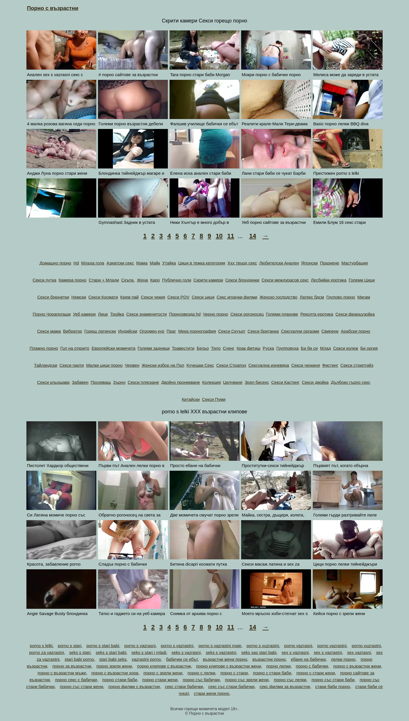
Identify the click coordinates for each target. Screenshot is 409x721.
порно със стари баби (333, 679)
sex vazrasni (359, 652)
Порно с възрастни (52, 8)
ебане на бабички (308, 659)
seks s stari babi (111, 652)
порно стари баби (119, 679)
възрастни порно (269, 659)
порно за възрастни (71, 666)
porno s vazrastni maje (220, 645)
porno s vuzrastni (263, 645)
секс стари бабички (184, 686)
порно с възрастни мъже (61, 672)
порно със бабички (201, 679)
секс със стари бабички (231, 686)
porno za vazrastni (46, 652)
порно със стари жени (81, 686)
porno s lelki (41, 645)
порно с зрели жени (162, 672)
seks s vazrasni (186, 652)
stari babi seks (112, 659)
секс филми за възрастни (285, 686)
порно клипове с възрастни (164, 666)
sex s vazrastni (328, 652)
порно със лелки (290, 679)
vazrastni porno (146, 659)
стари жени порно (211, 693)
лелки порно (343, 659)
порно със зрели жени (247, 679)
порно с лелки (201, 672)
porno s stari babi (102, 645)
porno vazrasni (298, 645)
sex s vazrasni (294, 652)
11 (230, 235)
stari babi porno (79, 659)
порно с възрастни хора (114, 672)
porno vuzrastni (366, 645)
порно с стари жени (315, 672)
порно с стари (234, 672)
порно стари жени (160, 679)
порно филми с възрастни (134, 686)
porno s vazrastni (177, 645)
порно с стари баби (272, 672)
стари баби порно (332, 686)
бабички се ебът (181, 659)
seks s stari (80, 652)
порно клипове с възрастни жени (228, 666)
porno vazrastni (332, 645)
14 (252, 235)
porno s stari (69, 645)
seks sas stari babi (258, 652)
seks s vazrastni (221, 652)
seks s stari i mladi (149, 652)
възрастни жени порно (225, 659)
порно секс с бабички (76, 679)
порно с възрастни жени (357, 666)
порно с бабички (312, 666)
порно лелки (278, 666)
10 (219, 235)
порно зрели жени (114, 666)
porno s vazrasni (140, 645)
